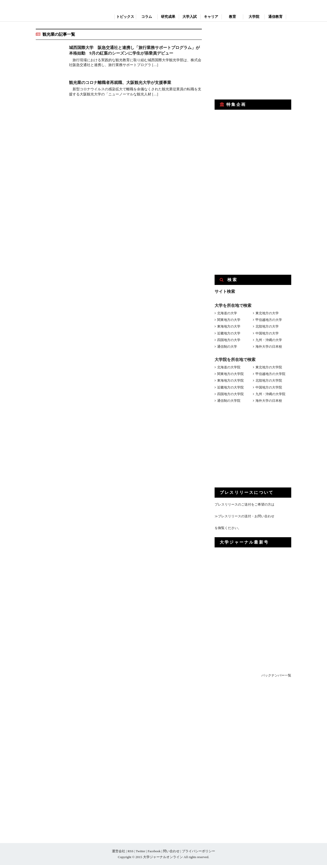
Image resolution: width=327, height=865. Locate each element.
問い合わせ (171, 851)
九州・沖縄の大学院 (270, 394)
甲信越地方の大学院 (270, 374)
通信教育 (275, 17)
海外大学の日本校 (268, 346)
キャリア (211, 17)
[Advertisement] (253, 61)
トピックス (125, 17)
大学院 (254, 17)
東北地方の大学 (267, 313)
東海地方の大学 (228, 326)
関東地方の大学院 (230, 374)
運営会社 (118, 851)
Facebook (154, 851)
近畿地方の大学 (228, 333)
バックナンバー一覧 (276, 675)
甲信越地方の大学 (268, 320)
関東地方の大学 (228, 320)
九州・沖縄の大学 (268, 340)
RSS (130, 851)
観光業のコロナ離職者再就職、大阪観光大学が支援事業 (120, 82)
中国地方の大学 (267, 333)
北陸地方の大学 (267, 326)
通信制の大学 (227, 346)
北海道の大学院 (228, 367)
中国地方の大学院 (268, 387)
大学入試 (189, 17)
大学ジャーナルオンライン (163, 857)
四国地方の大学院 (230, 394)
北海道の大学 (227, 313)
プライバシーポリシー (198, 851)
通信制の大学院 (228, 401)
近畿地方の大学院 (230, 387)
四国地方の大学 (228, 340)
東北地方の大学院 (268, 367)
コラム (146, 17)
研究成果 (168, 17)
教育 (232, 17)
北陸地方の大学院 (268, 380)
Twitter (140, 851)
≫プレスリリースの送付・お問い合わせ (244, 516)
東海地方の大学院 (230, 380)
